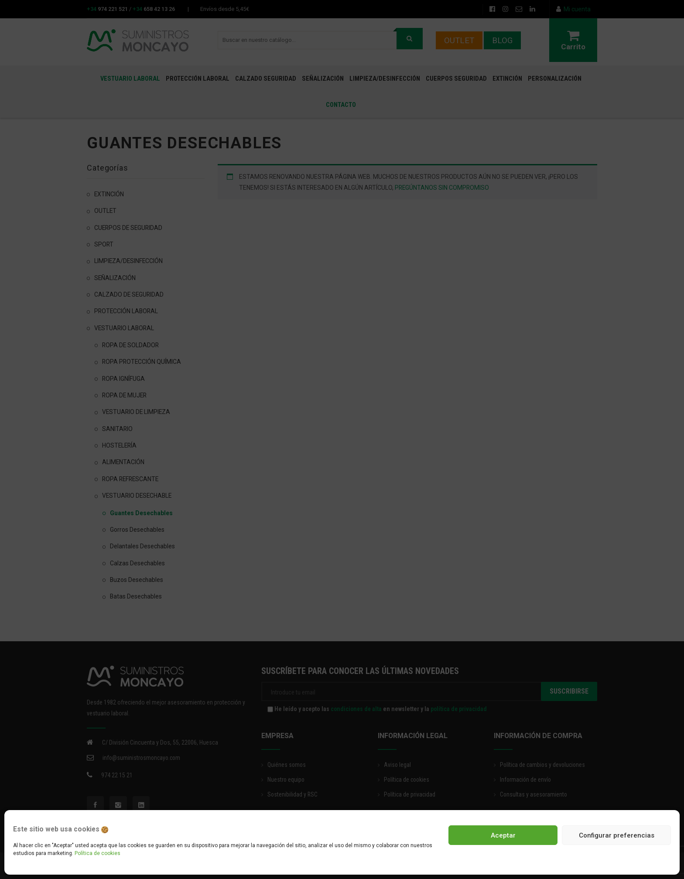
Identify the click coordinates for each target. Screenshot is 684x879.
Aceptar (503, 835)
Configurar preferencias (616, 835)
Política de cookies (97, 853)
